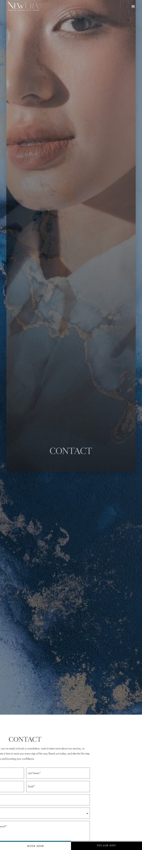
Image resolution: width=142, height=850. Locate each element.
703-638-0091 (106, 845)
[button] (133, 6)
